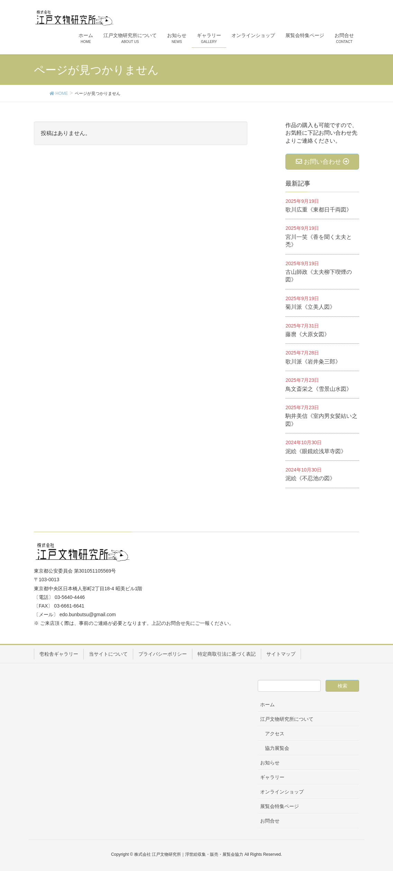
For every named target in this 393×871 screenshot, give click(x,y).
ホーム (267, 704)
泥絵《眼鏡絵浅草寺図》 (315, 451)
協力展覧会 (277, 748)
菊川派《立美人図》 (310, 307)
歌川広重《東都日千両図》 (318, 210)
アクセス (274, 733)
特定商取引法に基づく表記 (227, 654)
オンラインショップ (282, 791)
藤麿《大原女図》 (307, 334)
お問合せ (270, 821)
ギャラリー (272, 777)
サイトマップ (280, 654)
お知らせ (270, 762)
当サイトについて (108, 654)
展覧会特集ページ (279, 806)
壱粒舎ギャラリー (58, 654)
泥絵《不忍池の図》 (310, 478)
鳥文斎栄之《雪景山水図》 (318, 389)
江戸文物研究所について (286, 719)
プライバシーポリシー (162, 654)
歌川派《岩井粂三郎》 (313, 362)
